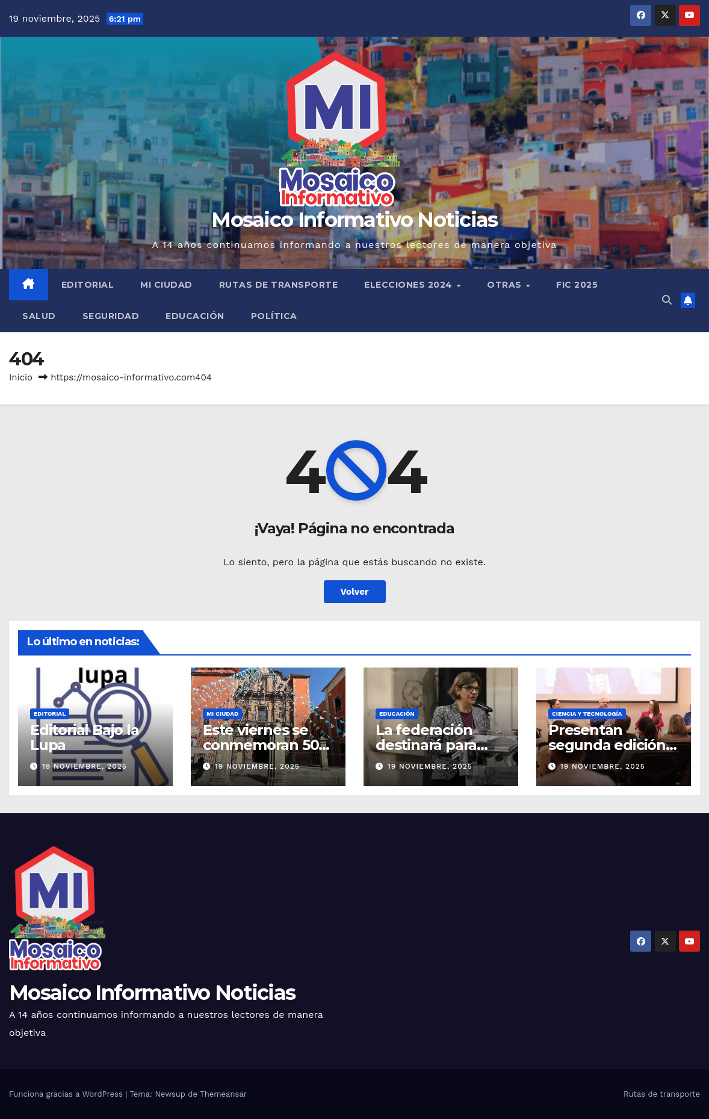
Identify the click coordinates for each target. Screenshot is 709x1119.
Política (274, 316)
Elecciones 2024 (409, 284)
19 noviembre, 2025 (84, 766)
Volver (355, 591)
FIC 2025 (577, 284)
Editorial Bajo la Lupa (84, 737)
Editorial (87, 284)
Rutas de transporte (278, 284)
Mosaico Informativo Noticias (354, 219)
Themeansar (223, 1094)
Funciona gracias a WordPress (67, 1094)
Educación (195, 316)
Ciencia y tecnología (587, 713)
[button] (667, 300)
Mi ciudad (166, 284)
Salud (39, 316)
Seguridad (111, 316)
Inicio (21, 377)
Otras (505, 284)
